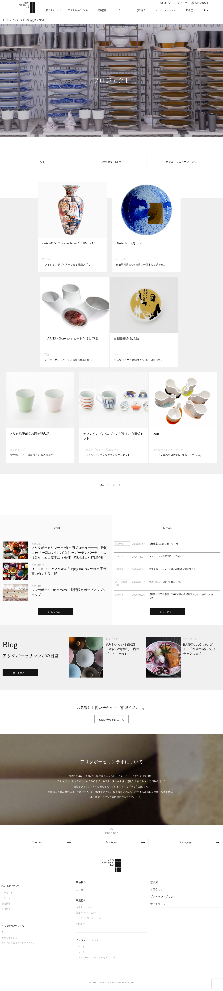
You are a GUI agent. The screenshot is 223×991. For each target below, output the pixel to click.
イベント (80, 947)
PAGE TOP (111, 831)
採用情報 (5, 909)
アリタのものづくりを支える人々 (18, 943)
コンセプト (7, 893)
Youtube (37, 843)
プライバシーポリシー (163, 897)
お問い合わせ (200, 2)
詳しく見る (54, 612)
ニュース (80, 952)
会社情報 (5, 904)
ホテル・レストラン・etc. (181, 162)
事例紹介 (80, 924)
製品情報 (102, 10)
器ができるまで (9, 938)
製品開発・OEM (111, 162)
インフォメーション (166, 10)
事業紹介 (141, 10)
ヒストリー (7, 898)
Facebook (111, 843)
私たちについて (54, 10)
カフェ (121, 10)
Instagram (186, 843)
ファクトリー (8, 932)
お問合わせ (156, 890)
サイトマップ (158, 904)
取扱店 (189, 10)
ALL (42, 162)
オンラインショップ (173, 2)
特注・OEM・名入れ (86, 913)
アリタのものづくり (78, 10)
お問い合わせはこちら (111, 720)
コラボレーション (85, 907)
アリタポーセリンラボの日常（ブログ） (96, 958)
